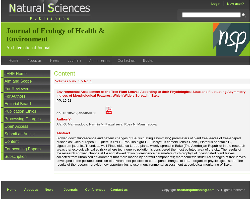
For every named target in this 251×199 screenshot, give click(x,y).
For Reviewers (17, 89)
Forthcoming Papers (23, 149)
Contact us (119, 189)
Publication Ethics (20, 111)
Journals (71, 189)
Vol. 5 (76, 81)
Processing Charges (23, 119)
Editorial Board (18, 104)
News (49, 189)
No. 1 (88, 81)
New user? (235, 4)
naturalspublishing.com (196, 190)
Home (11, 189)
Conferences (95, 189)
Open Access (16, 126)
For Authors (15, 96)
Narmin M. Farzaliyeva (105, 124)
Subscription (16, 156)
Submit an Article (20, 134)
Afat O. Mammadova (71, 124)
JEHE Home (16, 74)
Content (12, 141)
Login (215, 4)
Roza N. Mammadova (140, 124)
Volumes (61, 81)
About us (31, 189)
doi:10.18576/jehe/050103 (76, 113)
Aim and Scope (18, 81)
